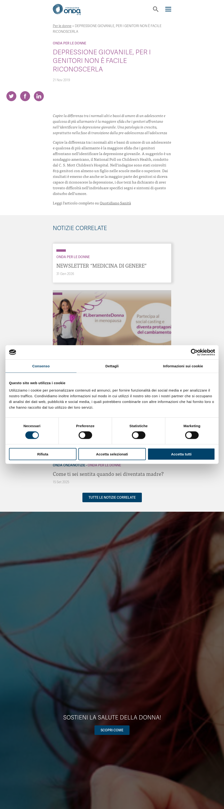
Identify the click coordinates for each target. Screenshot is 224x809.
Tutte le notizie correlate (112, 497)
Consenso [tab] (40, 366)
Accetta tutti (181, 454)
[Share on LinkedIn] (39, 96)
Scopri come (112, 730)
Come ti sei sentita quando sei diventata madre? (108, 473)
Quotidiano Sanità (115, 203)
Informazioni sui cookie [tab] (183, 366)
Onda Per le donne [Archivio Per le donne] (69, 43)
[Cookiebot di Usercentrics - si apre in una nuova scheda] (194, 352)
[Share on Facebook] (25, 96)
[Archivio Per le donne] (61, 250)
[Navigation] (168, 9)
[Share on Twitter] (11, 96)
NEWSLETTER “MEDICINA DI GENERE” (101, 265)
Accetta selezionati (112, 454)
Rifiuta (42, 454)
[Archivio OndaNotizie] (57, 291)
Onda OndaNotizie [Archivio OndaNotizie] (69, 465)
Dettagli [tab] (112, 366)
